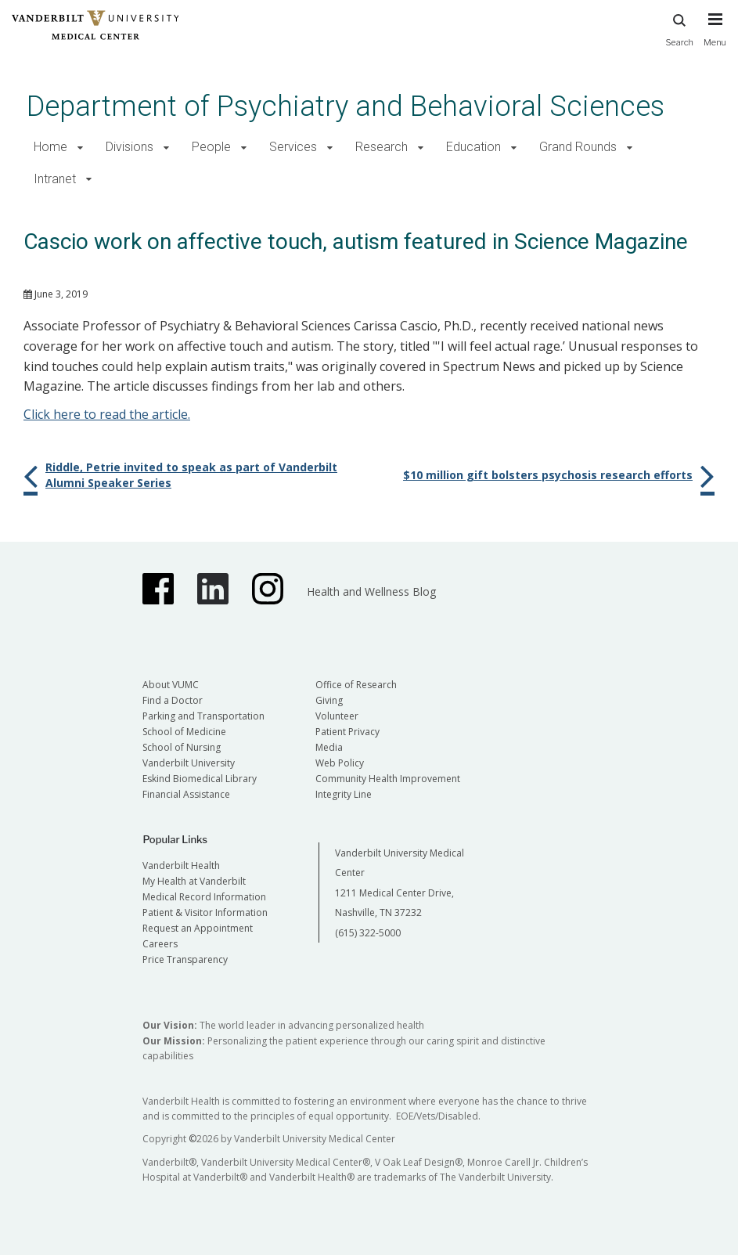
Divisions (129, 146)
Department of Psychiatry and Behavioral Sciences (345, 106)
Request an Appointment (197, 928)
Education (473, 146)
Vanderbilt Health (181, 865)
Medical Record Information (204, 896)
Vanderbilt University (188, 763)
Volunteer (336, 716)
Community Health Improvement (387, 778)
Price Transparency (185, 959)
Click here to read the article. (106, 414)
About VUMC (170, 684)
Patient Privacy (347, 731)
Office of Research (356, 684)
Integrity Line (343, 794)
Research (381, 146)
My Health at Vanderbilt (194, 881)
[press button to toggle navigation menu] (715, 37)
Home (50, 146)
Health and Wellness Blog (371, 591)
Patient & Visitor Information (205, 912)
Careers (160, 943)
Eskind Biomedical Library (199, 778)
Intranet (55, 178)
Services (293, 146)
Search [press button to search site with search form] (679, 28)
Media (329, 747)
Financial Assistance (186, 794)
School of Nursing (181, 747)
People (211, 146)
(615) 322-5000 (368, 932)
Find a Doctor (172, 700)
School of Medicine (184, 731)
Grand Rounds (578, 146)
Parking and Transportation (203, 716)
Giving (329, 700)
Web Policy (339, 763)
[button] (80, 147)
